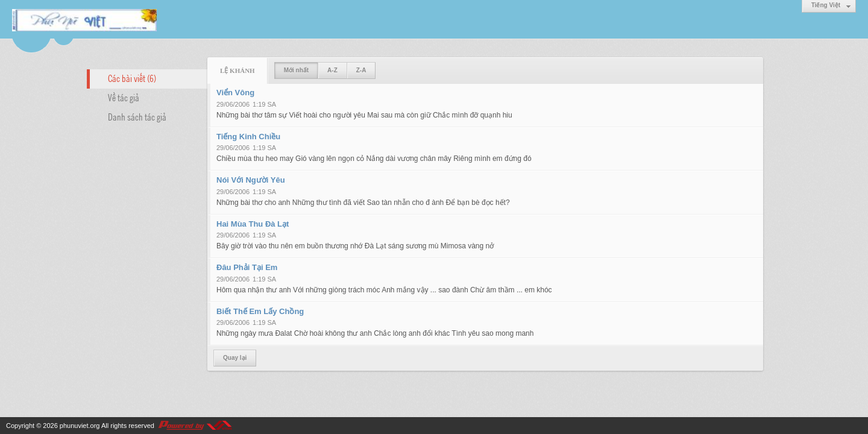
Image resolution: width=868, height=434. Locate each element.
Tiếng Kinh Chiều (248, 136)
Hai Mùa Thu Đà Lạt (252, 223)
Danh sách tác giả (137, 116)
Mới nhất (296, 70)
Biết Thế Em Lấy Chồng (260, 311)
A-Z (332, 70)
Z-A (361, 70)
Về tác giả (123, 97)
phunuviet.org (80, 425)
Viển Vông (235, 92)
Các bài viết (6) (132, 77)
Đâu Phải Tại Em (246, 267)
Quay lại (235, 357)
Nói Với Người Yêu (250, 179)
